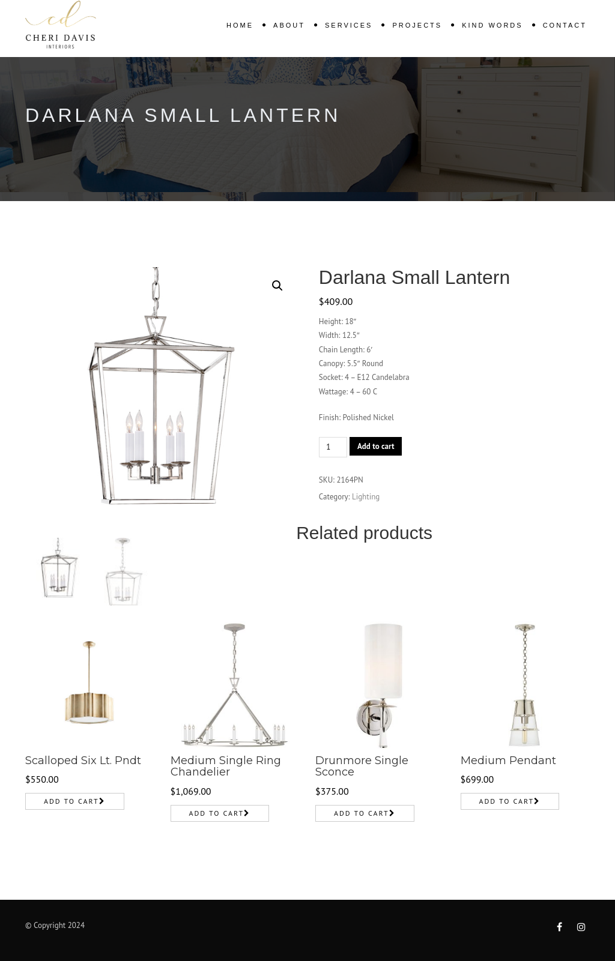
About (289, 25)
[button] (277, 286)
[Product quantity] (333, 447)
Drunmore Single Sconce (361, 766)
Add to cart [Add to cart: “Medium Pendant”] (507, 801)
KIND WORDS (492, 25)
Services (348, 25)
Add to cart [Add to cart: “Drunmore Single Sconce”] (361, 813)
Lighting (366, 497)
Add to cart (375, 446)
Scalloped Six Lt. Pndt (83, 760)
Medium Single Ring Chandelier (226, 766)
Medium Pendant (508, 760)
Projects (417, 25)
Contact (565, 25)
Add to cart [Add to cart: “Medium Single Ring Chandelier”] (216, 813)
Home (239, 25)
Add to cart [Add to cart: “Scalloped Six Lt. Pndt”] (71, 801)
